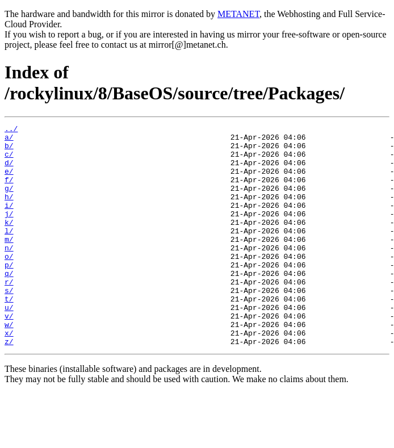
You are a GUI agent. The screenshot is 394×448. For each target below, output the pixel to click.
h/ (9, 212)
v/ (9, 355)
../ (11, 130)
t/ (9, 334)
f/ (9, 191)
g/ (9, 201)
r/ (9, 314)
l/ (9, 253)
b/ (9, 150)
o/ (9, 283)
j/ (9, 232)
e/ (9, 181)
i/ (9, 222)
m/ (9, 263)
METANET (238, 14)
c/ (9, 161)
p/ (9, 293)
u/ (9, 345)
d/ (9, 171)
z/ (9, 385)
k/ (9, 242)
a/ (9, 140)
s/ (9, 324)
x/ (9, 375)
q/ (9, 304)
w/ (9, 365)
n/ (9, 273)
